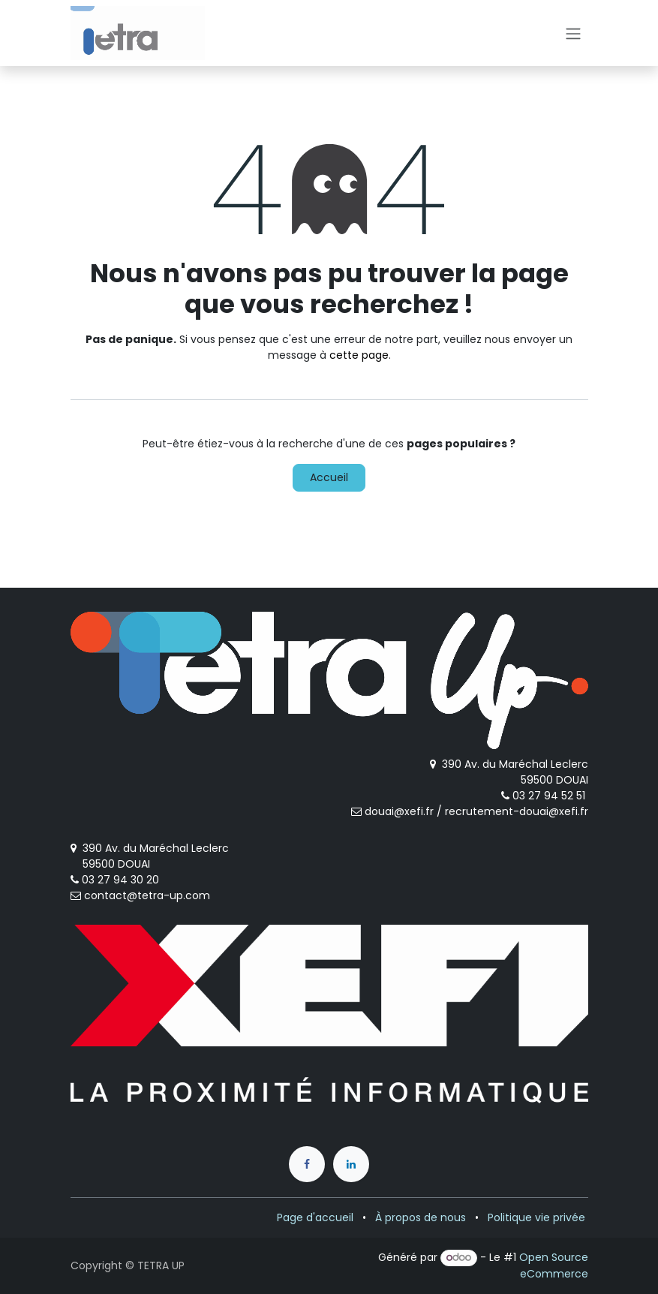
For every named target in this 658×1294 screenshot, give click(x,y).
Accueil (329, 477)
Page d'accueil (315, 1217)
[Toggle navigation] (573, 33)
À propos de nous (420, 1217)
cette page (359, 355)
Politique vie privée (536, 1217)
